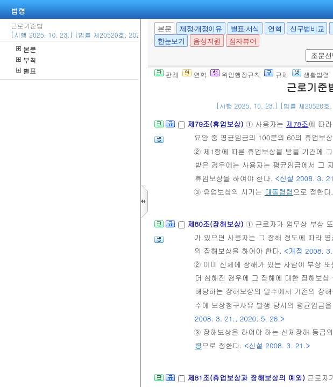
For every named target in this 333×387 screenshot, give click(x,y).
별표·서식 (245, 29)
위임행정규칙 (235, 74)
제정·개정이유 (201, 29)
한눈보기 (171, 41)
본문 (26, 49)
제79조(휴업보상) (216, 124)
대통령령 (279, 192)
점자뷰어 (242, 41)
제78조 (297, 124)
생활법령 (310, 74)
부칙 (26, 59)
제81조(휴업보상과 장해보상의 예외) (247, 377)
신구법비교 (307, 29)
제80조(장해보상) (216, 224)
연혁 (274, 29)
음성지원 (206, 41)
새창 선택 (303, 49)
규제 (276, 74)
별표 (26, 70)
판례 (166, 74)
